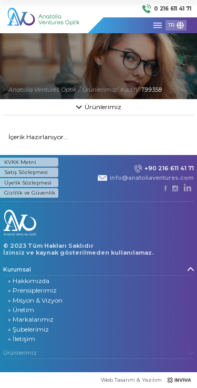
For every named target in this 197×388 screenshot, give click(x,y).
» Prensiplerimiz (32, 290)
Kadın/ (129, 89)
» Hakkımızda (28, 281)
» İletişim (21, 339)
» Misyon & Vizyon (35, 300)
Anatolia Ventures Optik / (44, 89)
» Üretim (21, 310)
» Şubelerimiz (28, 329)
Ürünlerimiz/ (100, 89)
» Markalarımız (31, 319)
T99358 (151, 89)
